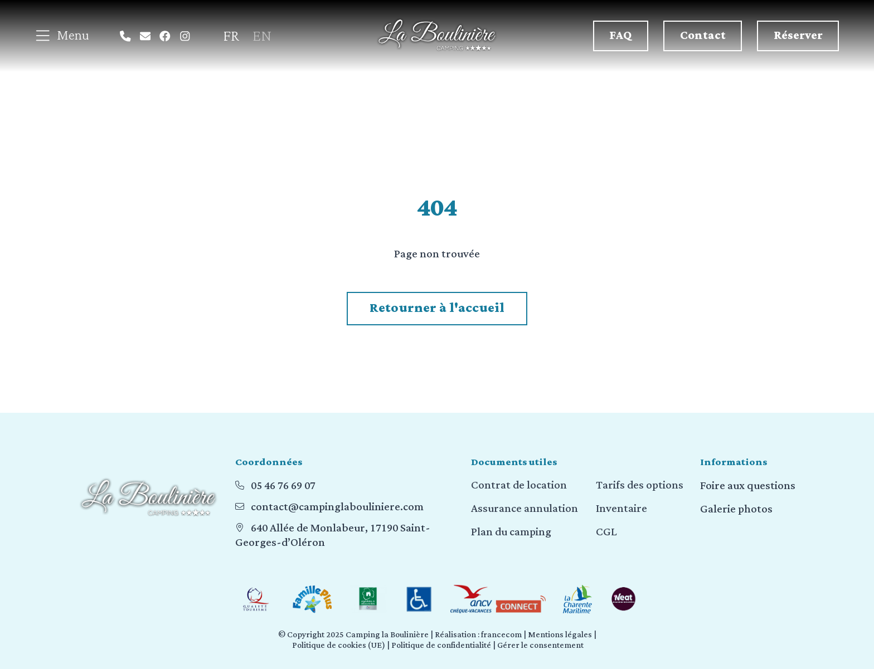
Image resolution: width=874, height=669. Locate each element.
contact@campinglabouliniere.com (337, 506)
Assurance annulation (524, 509)
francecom (501, 635)
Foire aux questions (747, 485)
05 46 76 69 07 (283, 485)
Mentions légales (560, 635)
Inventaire (621, 509)
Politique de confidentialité (441, 645)
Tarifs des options (639, 485)
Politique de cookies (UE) (338, 645)
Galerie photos (736, 509)
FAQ (620, 36)
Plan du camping (511, 532)
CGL (606, 532)
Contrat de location (519, 485)
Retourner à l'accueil (437, 308)
